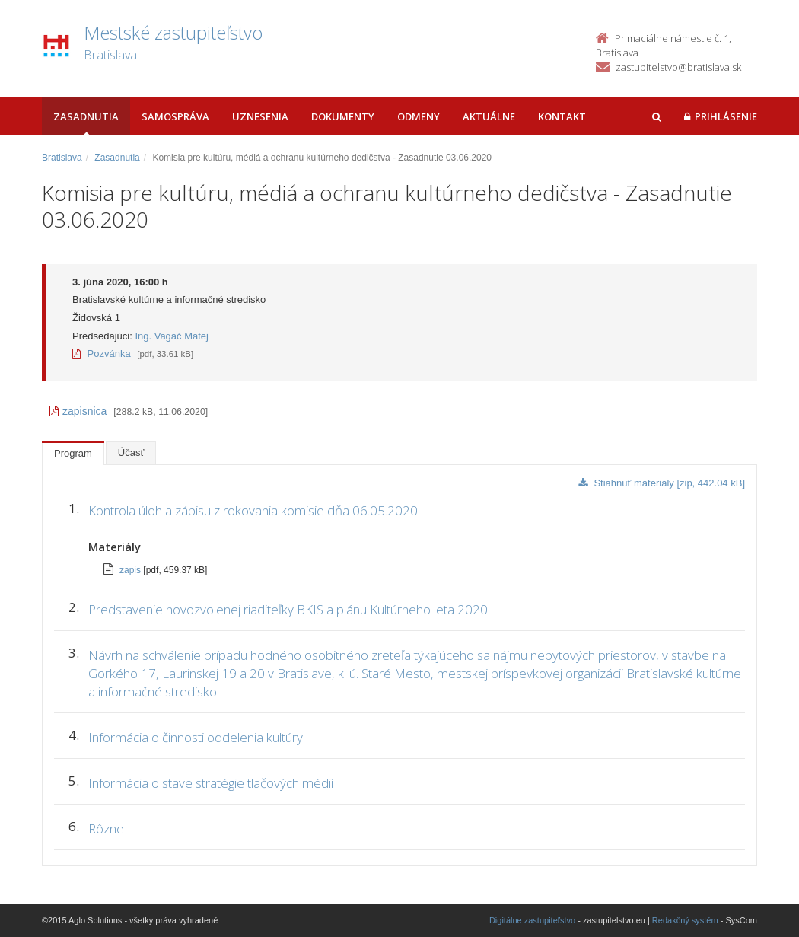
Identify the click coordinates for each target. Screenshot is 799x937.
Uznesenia (260, 116)
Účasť (131, 452)
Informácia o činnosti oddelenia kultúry (195, 737)
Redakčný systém (685, 920)
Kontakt (562, 116)
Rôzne (106, 828)
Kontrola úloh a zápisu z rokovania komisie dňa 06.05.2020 (253, 510)
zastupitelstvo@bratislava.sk (678, 67)
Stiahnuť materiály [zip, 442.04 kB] (661, 483)
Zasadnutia (86, 116)
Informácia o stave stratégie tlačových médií (210, 783)
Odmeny (418, 116)
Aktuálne (489, 116)
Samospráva (175, 116)
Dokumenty (342, 116)
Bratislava (62, 157)
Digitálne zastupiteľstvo (532, 920)
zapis (131, 570)
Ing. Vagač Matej (172, 336)
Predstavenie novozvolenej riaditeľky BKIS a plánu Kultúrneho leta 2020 (288, 609)
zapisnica (78, 411)
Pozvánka (101, 353)
